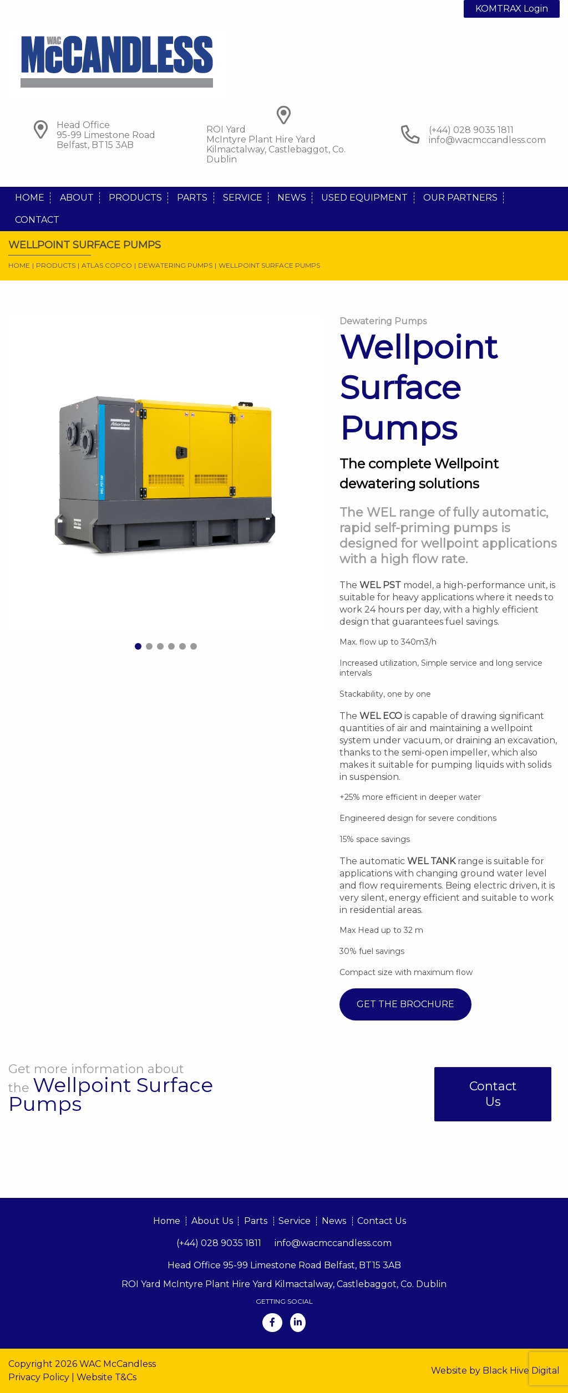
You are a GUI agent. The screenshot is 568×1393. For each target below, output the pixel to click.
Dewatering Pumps (175, 265)
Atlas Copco (107, 265)
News (291, 197)
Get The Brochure (405, 1004)
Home (29, 197)
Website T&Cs (106, 1377)
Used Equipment (364, 197)
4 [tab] (171, 646)
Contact (37, 220)
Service (242, 197)
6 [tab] (193, 646)
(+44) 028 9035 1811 (218, 1243)
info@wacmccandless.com (487, 140)
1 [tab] (138, 646)
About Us (212, 1221)
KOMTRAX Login (511, 8)
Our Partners (460, 197)
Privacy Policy (38, 1377)
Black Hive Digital (521, 1370)
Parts (192, 197)
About (77, 197)
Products (135, 197)
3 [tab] (160, 646)
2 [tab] (149, 646)
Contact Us (493, 1094)
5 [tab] (182, 646)
